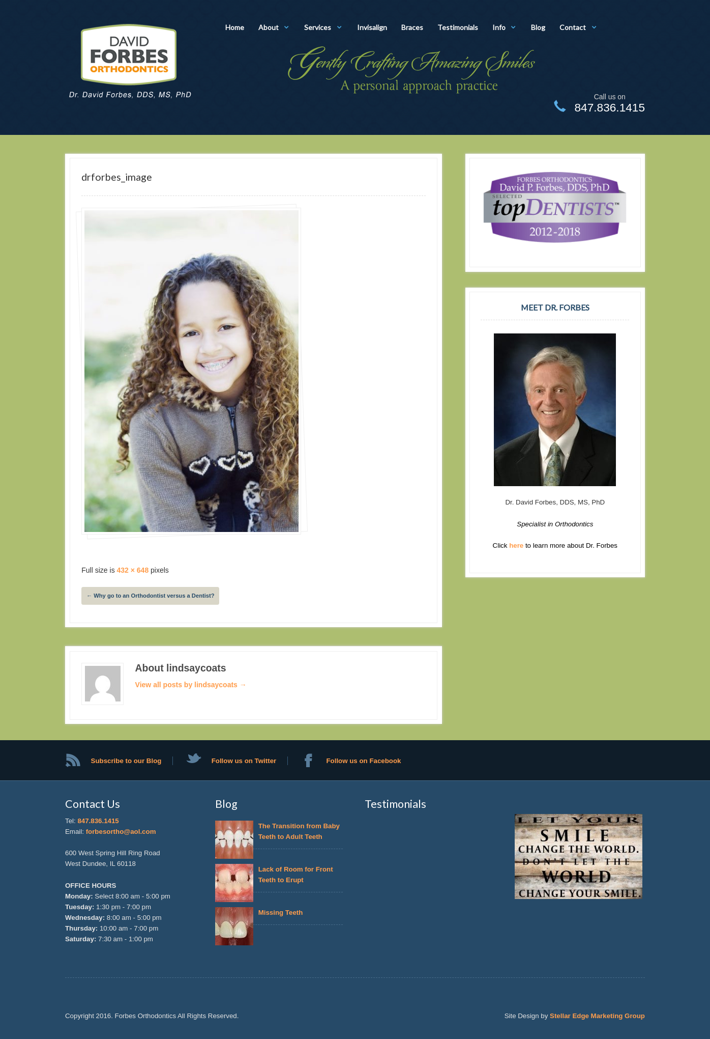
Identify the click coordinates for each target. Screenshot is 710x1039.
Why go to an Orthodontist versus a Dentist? (150, 596)
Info (499, 27)
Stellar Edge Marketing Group (597, 1016)
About (268, 27)
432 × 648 (133, 570)
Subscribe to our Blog (126, 761)
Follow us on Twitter (244, 761)
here (517, 545)
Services (317, 27)
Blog (538, 27)
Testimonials (457, 27)
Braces (412, 27)
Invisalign (372, 27)
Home (234, 27)
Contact (572, 27)
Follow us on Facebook (363, 761)
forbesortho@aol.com (121, 831)
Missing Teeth (282, 912)
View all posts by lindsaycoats (191, 685)
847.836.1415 (98, 821)
